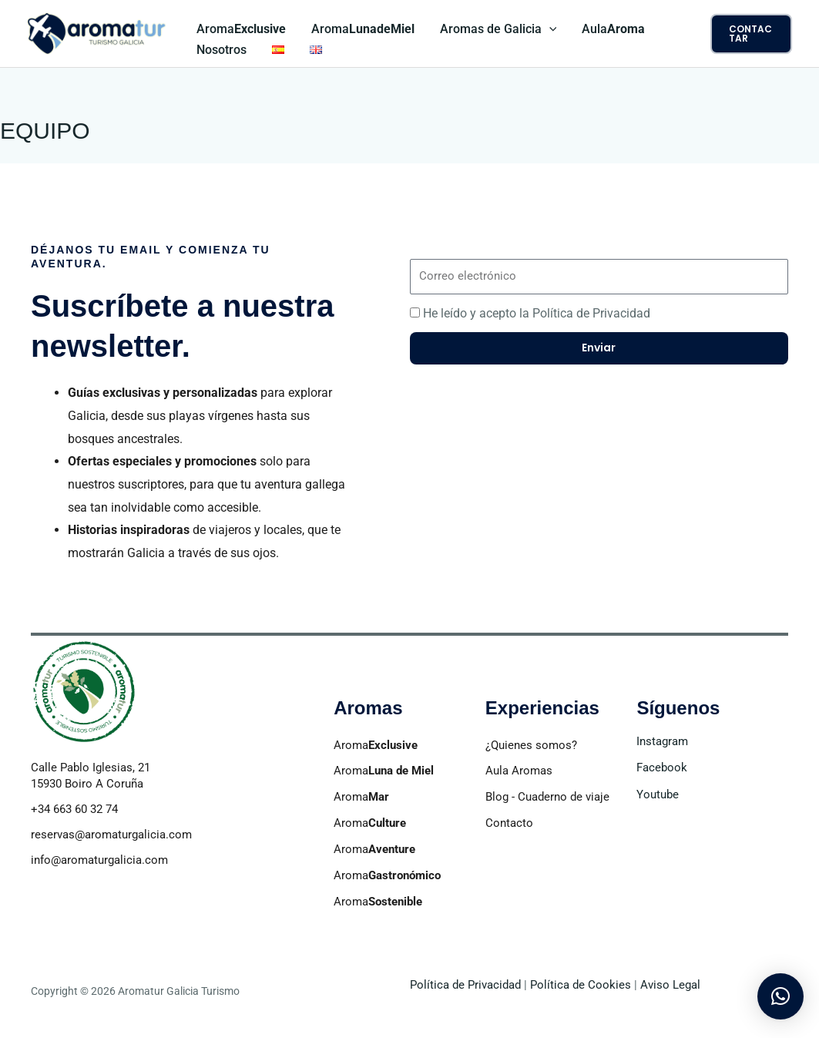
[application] (548, 29)
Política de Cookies (580, 985)
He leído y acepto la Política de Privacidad (536, 313)
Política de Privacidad (465, 985)
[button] (751, 34)
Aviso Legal (668, 985)
